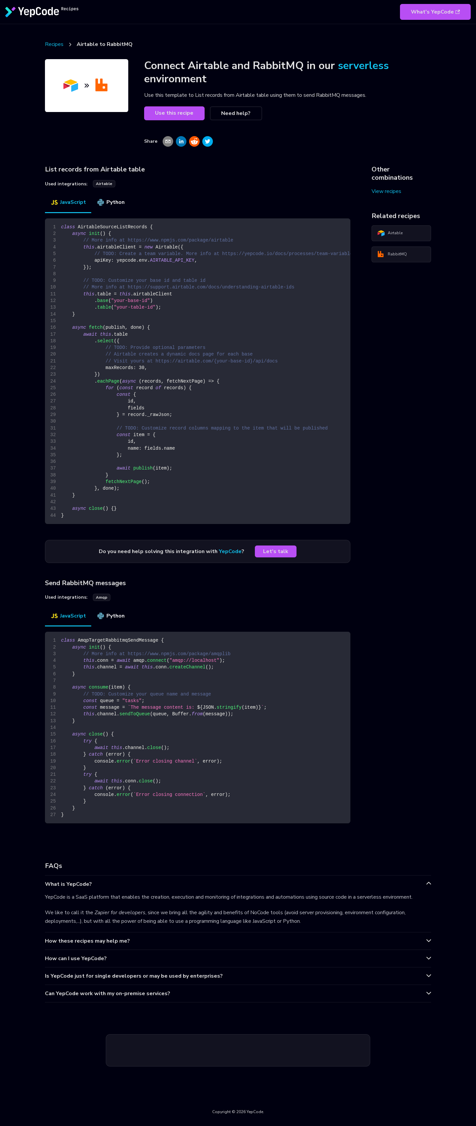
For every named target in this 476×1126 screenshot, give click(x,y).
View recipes (386, 191)
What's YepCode (435, 12)
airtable (104, 183)
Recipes (54, 44)
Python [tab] (111, 202)
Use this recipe (174, 113)
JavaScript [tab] (68, 202)
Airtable (390, 233)
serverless (363, 65)
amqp (101, 597)
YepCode (230, 551)
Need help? (236, 113)
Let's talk (275, 551)
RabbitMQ (392, 254)
